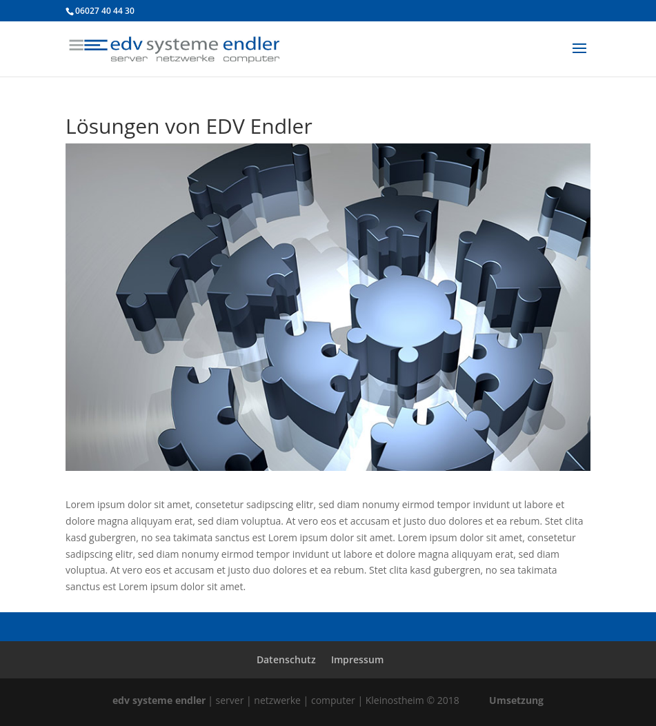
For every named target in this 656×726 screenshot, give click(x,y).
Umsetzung (516, 700)
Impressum (357, 659)
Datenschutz (286, 659)
